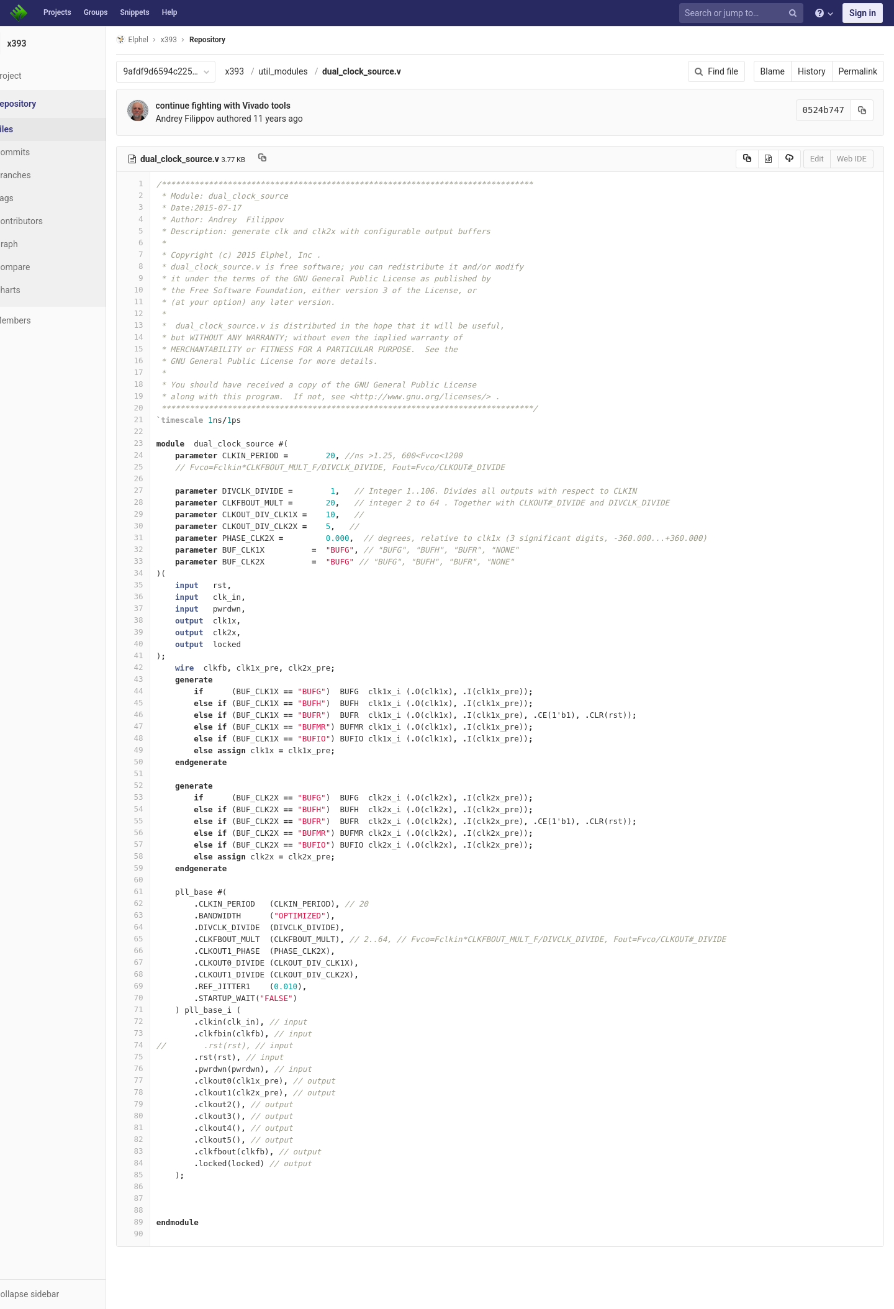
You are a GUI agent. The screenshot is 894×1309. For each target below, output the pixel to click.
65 (163, 938)
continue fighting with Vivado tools (253, 106)
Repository (238, 39)
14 (163, 337)
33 (163, 561)
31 (163, 537)
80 (163, 1115)
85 (163, 1174)
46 (163, 714)
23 (163, 443)
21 (163, 419)
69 (163, 985)
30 (163, 525)
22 (163, 431)
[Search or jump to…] (743, 13)
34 (163, 573)
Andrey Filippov (215, 119)
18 (163, 384)
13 (163, 325)
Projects (57, 12)
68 (163, 974)
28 (163, 502)
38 (163, 620)
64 (163, 926)
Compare (42, 267)
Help (170, 12)
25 (163, 466)
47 (163, 726)
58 (163, 856)
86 (163, 1186)
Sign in (862, 13)
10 (163, 289)
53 (163, 797)
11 (163, 301)
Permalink (858, 71)
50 (163, 761)
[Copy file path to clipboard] (292, 159)
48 (163, 738)
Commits (42, 152)
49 (163, 749)
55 (163, 820)
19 (163, 396)
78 (163, 1092)
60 (163, 879)
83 (163, 1151)
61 (163, 891)
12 (163, 313)
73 (163, 1033)
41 (163, 655)
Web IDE (852, 158)
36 (163, 596)
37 (163, 608)
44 (163, 690)
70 (163, 997)
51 (163, 773)
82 (163, 1139)
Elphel (162, 39)
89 (163, 1221)
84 (163, 1162)
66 (163, 950)
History (812, 71)
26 (163, 478)
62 (163, 903)
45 (163, 702)
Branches (43, 175)
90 (163, 1233)
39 (163, 631)
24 (163, 455)
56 (163, 832)
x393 (264, 71)
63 (163, 915)
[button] (68, 1294)
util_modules (313, 71)
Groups (96, 12)
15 (163, 348)
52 (163, 785)
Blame (773, 71)
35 (163, 584)
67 (163, 962)
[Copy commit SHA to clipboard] (862, 110)
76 (163, 1068)
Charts (37, 290)
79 (163, 1103)
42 (163, 667)
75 (163, 1056)
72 (163, 1021)
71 (163, 1009)
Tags (34, 198)
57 (163, 844)
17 (163, 372)
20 (163, 407)
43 (163, 679)
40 (163, 643)
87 (163, 1198)
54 (163, 808)
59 (163, 867)
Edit (817, 158)
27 (163, 490)
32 (163, 549)
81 (163, 1127)
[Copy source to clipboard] (747, 159)
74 (163, 1044)
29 (163, 514)
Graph (36, 244)
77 (163, 1080)
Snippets (134, 12)
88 (163, 1210)
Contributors (49, 221)
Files (34, 129)
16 (163, 360)
